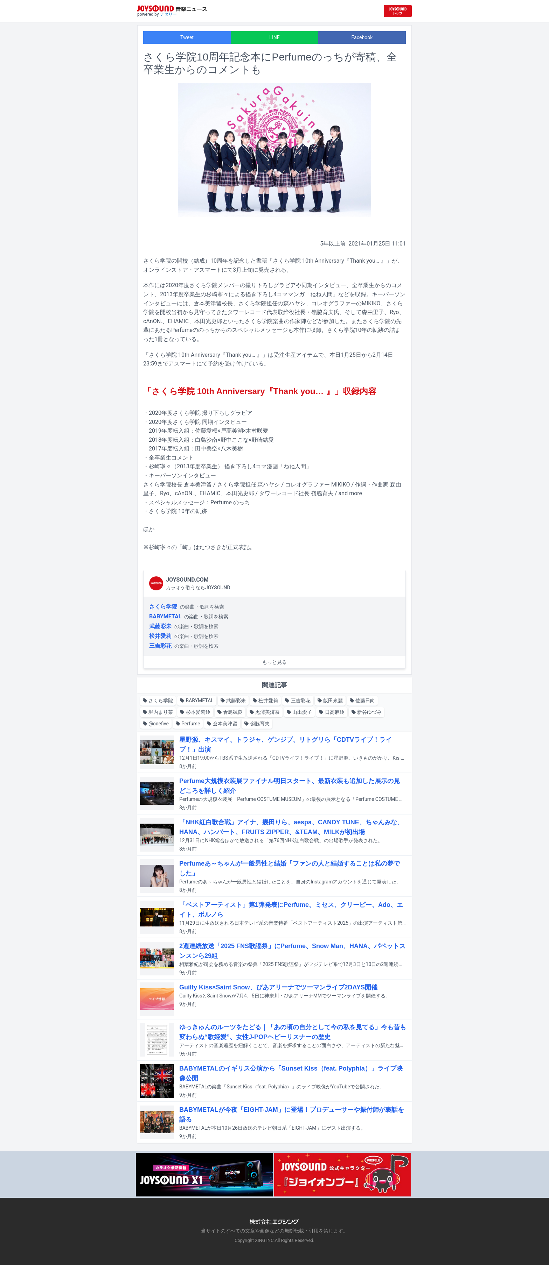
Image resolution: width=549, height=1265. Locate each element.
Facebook (362, 37)
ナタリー (168, 14)
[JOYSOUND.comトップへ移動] (398, 11)
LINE (274, 37)
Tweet (187, 37)
